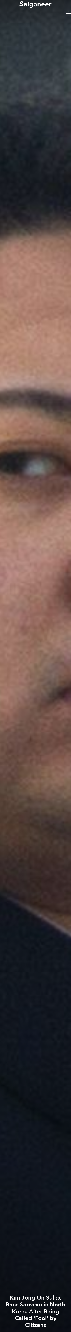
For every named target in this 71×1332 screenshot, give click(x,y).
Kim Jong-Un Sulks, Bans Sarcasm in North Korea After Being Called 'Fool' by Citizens (35, 1311)
